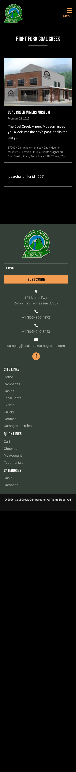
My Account (13, 455)
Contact (10, 419)
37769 (11, 147)
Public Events (41, 152)
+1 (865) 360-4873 (36, 317)
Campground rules (18, 426)
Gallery (9, 412)
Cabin (8, 478)
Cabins (9, 391)
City (46, 147)
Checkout (11, 449)
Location (26, 152)
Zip (63, 156)
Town (55, 156)
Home (8, 377)
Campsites (12, 384)
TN (48, 156)
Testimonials (13, 462)
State (41, 156)
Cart (7, 442)
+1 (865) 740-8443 (36, 332)
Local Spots (12, 398)
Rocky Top (29, 156)
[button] (36, 279)
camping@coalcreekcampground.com (36, 346)
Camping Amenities (29, 147)
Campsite (11, 485)
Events (9, 405)
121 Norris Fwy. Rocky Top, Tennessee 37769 (36, 300)
